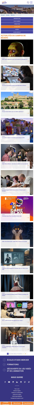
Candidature (28, 403)
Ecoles (7, 15)
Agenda (17, 29)
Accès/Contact (17, 32)
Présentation (17, 18)
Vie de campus (17, 21)
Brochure (17, 403)
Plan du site (17, 388)
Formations (17, 24)
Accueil (3, 15)
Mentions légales (17, 390)
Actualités (17, 26)
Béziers (13, 15)
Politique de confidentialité (17, 392)
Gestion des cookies (17, 394)
